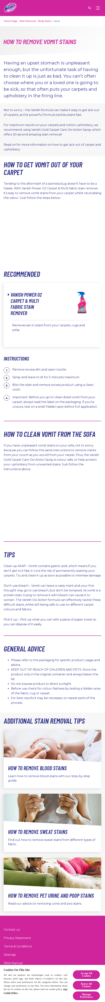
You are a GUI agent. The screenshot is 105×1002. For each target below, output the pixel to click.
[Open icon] (89, 8)
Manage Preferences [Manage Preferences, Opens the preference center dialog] (86, 995)
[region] (52, 983)
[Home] (10, 8)
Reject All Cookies (86, 985)
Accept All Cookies (86, 974)
